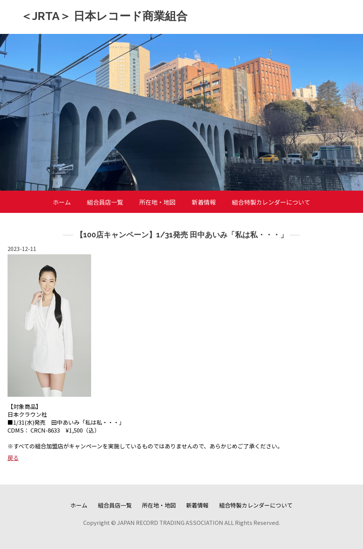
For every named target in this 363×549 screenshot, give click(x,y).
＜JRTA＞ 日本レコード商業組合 (104, 16)
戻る (13, 458)
